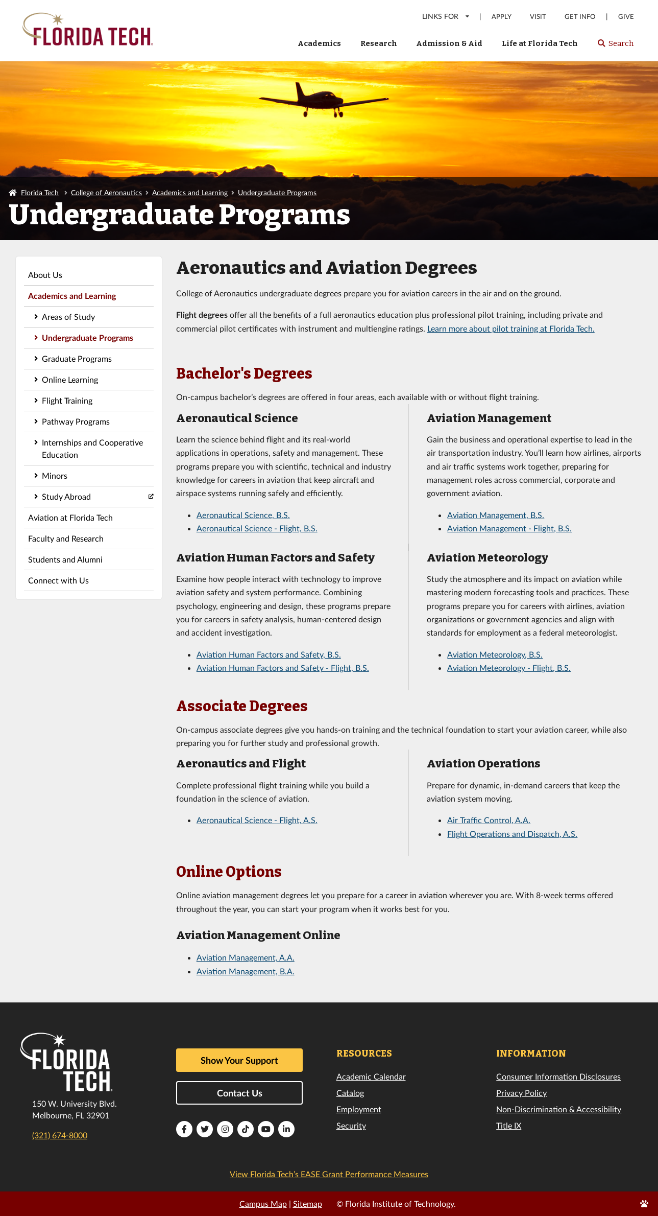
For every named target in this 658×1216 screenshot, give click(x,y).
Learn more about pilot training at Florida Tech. (511, 328)
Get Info (580, 16)
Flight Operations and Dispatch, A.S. (512, 833)
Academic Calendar (371, 1076)
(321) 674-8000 (59, 1135)
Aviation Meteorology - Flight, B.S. (509, 667)
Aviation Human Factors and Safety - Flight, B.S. (283, 667)
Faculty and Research (66, 538)
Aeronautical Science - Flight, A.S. (257, 820)
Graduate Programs (77, 358)
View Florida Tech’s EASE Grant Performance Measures (329, 1174)
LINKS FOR (446, 16)
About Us (45, 274)
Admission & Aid (449, 43)
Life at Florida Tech (540, 43)
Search (615, 46)
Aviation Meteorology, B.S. (495, 654)
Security (351, 1125)
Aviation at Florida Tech (70, 517)
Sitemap (307, 1203)
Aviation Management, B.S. (495, 515)
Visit (538, 16)
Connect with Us (58, 580)
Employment (358, 1109)
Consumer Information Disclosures (558, 1076)
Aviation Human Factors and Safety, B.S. (269, 654)
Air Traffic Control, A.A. (488, 820)
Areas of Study (68, 316)
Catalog (350, 1092)
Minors (54, 475)
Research (378, 43)
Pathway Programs (76, 421)
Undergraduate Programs (277, 192)
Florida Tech (40, 192)
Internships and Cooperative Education (92, 448)
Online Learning (70, 379)
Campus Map (263, 1203)
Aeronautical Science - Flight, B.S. (257, 528)
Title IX (508, 1125)
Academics (319, 43)
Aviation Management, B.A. (246, 971)
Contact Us (239, 1092)
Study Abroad (66, 496)
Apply (501, 16)
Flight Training (67, 400)
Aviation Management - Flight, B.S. (509, 528)
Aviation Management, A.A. (246, 957)
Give (626, 16)
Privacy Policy (521, 1092)
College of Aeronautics (106, 192)
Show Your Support (239, 1060)
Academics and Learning (190, 192)
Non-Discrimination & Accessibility (558, 1109)
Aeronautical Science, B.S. (243, 515)
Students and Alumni (65, 559)
